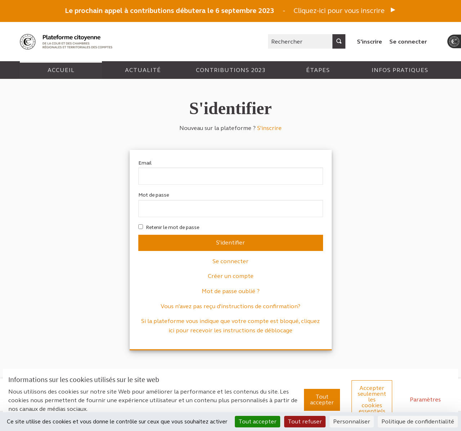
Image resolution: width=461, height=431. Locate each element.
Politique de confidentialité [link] (417, 421)
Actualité (143, 70)
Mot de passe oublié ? (231, 291)
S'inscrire (369, 41)
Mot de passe (230, 204)
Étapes (318, 70)
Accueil (61, 70)
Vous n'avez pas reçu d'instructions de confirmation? (230, 306)
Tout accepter (322, 399)
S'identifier (230, 242)
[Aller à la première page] (67, 41)
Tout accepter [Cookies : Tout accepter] (257, 421)
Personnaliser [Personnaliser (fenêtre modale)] (351, 421)
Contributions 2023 (230, 70)
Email (230, 172)
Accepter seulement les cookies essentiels (372, 399)
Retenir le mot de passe (168, 227)
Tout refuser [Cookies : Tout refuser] (305, 421)
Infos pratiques (400, 70)
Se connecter (408, 41)
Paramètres (425, 399)
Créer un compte (231, 276)
